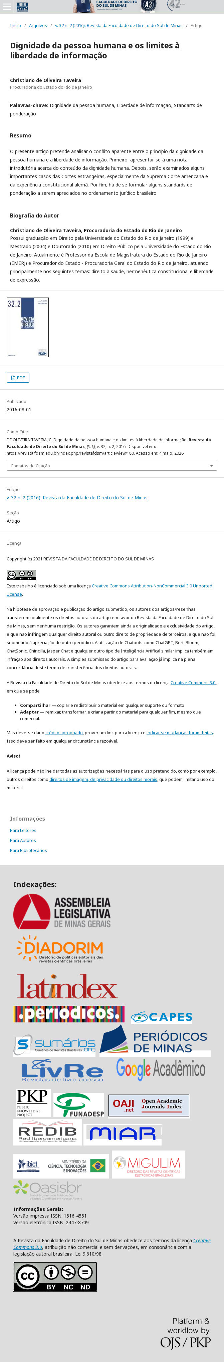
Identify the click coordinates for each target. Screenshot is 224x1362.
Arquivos (38, 25)
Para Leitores (23, 830)
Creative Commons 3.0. (193, 682)
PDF (20, 378)
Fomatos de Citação (30, 466)
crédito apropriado (64, 733)
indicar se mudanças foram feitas (180, 733)
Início (15, 25)
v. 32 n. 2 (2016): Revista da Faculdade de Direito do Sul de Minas (119, 25)
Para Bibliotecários (28, 850)
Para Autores (23, 840)
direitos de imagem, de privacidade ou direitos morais (103, 779)
